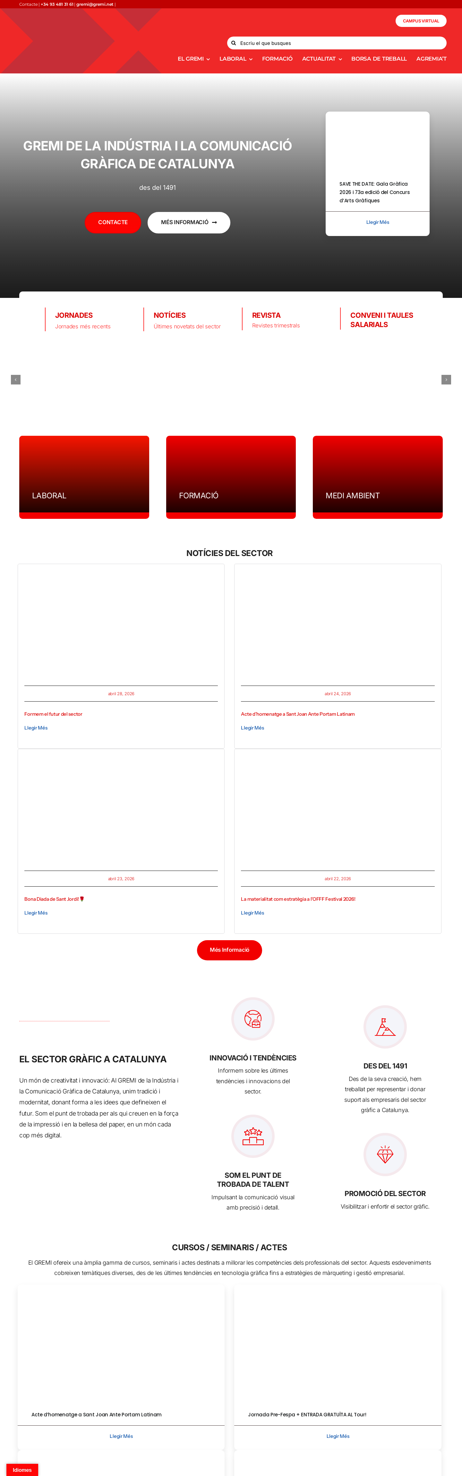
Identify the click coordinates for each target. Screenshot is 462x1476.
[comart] (411, 379)
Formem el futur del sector (53, 714)
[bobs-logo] (141, 379)
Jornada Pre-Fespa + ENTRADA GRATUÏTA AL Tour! (307, 1414)
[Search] (233, 43)
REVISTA (266, 315)
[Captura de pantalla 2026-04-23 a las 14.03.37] (121, 758)
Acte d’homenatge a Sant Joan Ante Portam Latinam (298, 714)
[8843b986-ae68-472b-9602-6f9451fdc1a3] (337, 1287)
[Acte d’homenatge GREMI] (337, 573)
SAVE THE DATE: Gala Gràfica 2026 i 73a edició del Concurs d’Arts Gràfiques (374, 192)
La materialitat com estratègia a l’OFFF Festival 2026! (298, 899)
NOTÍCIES (169, 315)
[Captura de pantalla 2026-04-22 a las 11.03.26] (337, 758)
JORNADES (73, 315)
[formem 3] (121, 573)
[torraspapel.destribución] (231, 379)
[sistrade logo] (321, 379)
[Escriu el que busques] (337, 43)
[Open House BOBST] (337, 1452)
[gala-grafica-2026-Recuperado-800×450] (378, 114)
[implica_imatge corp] (121, 1452)
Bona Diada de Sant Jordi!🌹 (54, 899)
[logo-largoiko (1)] (51, 379)
